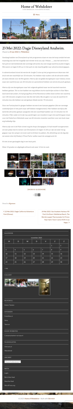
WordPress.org (10, 385)
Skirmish (51, 399)
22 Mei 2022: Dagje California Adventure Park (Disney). (18, 213)
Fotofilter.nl (9, 316)
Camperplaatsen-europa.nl (14, 335)
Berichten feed (10, 377)
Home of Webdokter (36, 6)
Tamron (7, 324)
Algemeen (12, 204)
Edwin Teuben (9, 305)
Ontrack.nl (8, 347)
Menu (38, 15)
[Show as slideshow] (36, 189)
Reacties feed (9, 381)
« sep (6, 268)
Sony (6, 320)
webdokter (25, 52)
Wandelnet (8, 351)
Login (6, 373)
